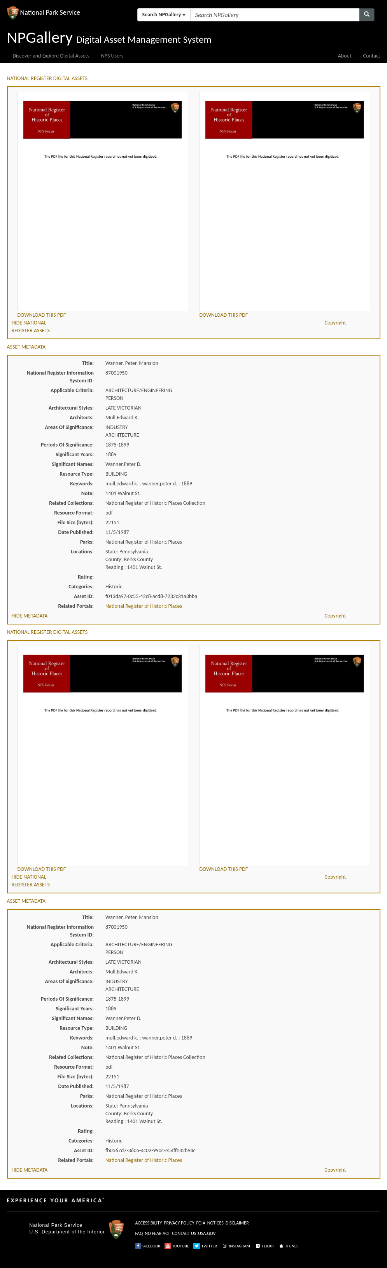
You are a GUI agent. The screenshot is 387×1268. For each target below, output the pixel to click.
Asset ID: (84, 596)
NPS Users (112, 55)
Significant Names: (73, 464)
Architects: (82, 417)
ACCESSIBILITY (148, 1223)
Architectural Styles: (71, 408)
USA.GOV (206, 1233)
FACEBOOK (148, 1246)
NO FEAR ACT (157, 1233)
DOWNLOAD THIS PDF (42, 315)
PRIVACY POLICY (179, 1223)
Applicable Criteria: (72, 390)
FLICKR (264, 1246)
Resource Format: (74, 512)
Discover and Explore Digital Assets (51, 55)
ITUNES (288, 1246)
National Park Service (56, 1225)
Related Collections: (71, 503)
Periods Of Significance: (67, 444)
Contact (371, 55)
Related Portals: (76, 606)
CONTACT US (184, 1233)
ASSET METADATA (26, 347)
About (345, 55)
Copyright (335, 322)
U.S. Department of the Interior (67, 1232)
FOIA (200, 1223)
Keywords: (82, 483)
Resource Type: (77, 474)
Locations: (82, 551)
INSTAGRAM (235, 1246)
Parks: (87, 542)
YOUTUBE (177, 1246)
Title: (88, 363)
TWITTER (205, 1246)
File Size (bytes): (76, 522)
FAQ (139, 1233)
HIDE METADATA (30, 615)
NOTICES (215, 1223)
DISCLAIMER (237, 1223)
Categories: (81, 586)
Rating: (86, 577)
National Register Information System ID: (60, 377)
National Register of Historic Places (143, 606)
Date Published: (76, 532)
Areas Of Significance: (69, 427)
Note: (87, 493)
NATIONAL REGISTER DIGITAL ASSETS (47, 78)
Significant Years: (75, 454)
